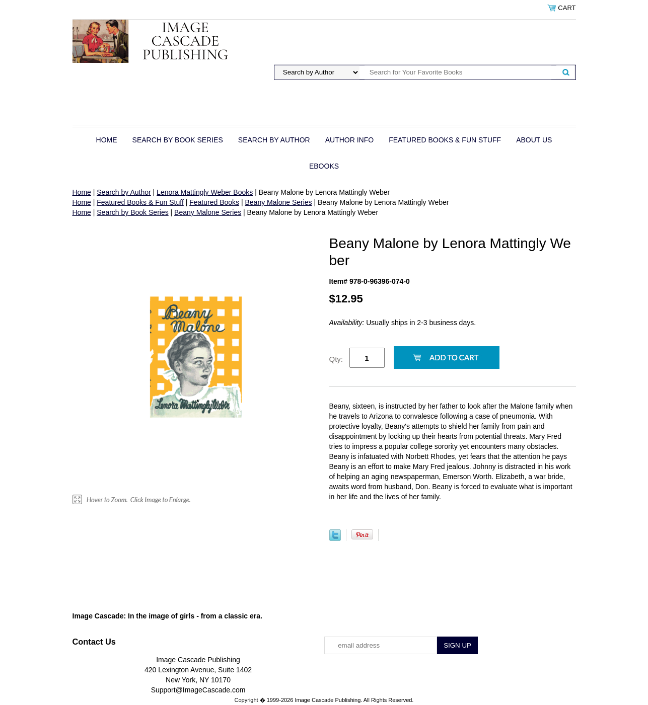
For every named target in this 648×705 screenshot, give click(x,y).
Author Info (349, 140)
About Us (534, 140)
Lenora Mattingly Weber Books (205, 192)
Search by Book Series (177, 140)
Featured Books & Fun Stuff (445, 140)
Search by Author (274, 140)
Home (106, 140)
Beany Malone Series (278, 202)
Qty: (336, 359)
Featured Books (214, 202)
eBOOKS (324, 166)
